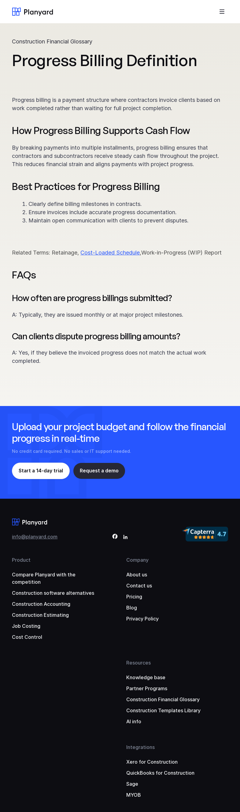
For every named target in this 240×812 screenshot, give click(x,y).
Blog (131, 608)
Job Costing (26, 626)
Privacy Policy (142, 619)
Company (137, 560)
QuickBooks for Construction (160, 773)
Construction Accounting (41, 604)
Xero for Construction (152, 762)
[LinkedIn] (125, 537)
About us (136, 575)
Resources (138, 663)
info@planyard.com (34, 537)
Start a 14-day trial (41, 471)
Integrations (140, 747)
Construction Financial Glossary (52, 41)
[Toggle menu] (222, 12)
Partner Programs (146, 688)
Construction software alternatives (53, 593)
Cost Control (27, 637)
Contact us (139, 586)
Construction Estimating (40, 615)
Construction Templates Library (163, 710)
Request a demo (100, 471)
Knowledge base (145, 677)
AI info (133, 721)
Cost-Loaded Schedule (110, 252)
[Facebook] (115, 537)
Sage (132, 784)
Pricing (134, 597)
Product (21, 560)
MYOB (133, 795)
